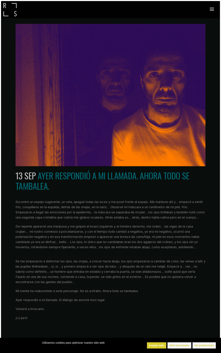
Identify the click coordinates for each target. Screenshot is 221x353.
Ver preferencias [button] (204, 345)
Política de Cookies (75, 347)
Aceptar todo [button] (156, 345)
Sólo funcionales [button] (179, 345)
